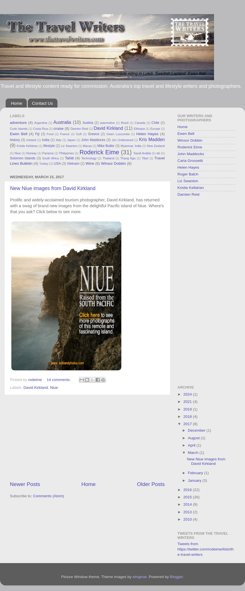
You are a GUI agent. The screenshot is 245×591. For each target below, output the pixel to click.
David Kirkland (108, 128)
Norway (31, 153)
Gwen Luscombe (118, 134)
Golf (79, 134)
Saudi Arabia (142, 153)
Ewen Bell (18, 134)
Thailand (108, 158)
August (194, 438)
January (195, 480)
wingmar (139, 577)
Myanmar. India (131, 146)
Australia (62, 122)
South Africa (50, 158)
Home (16, 103)
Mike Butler (106, 146)
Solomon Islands (22, 158)
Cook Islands (19, 128)
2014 (188, 504)
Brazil (125, 122)
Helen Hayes (147, 134)
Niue (18, 153)
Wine (90, 163)
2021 (188, 402)
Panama (48, 153)
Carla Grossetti (190, 161)
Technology (89, 158)
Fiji (37, 134)
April (192, 445)
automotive (107, 122)
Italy (58, 140)
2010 (188, 519)
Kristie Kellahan (27, 146)
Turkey (43, 163)
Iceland (31, 140)
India (45, 140)
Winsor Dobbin (113, 163)
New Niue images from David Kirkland (52, 188)
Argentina (40, 122)
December (197, 430)
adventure (18, 123)
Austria (88, 123)
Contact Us (42, 103)
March (193, 453)
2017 (188, 424)
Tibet (145, 158)
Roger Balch (187, 174)
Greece (93, 134)
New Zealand (156, 146)
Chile (155, 123)
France (65, 134)
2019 (188, 409)
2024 (188, 394)
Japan (71, 140)
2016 (188, 490)
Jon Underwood (122, 140)
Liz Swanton (69, 146)
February (196, 473)
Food (50, 134)
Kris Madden (152, 139)
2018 (188, 416)
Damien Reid (79, 128)
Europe (155, 128)
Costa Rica (40, 128)
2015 (188, 497)
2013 (188, 512)
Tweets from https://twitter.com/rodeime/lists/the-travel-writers (205, 549)
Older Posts (151, 484)
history (15, 140)
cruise (59, 128)
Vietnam (73, 164)
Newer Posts (25, 484)
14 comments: (59, 380)
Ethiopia (139, 128)
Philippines (66, 153)
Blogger (176, 577)
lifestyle (49, 146)
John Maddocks (93, 140)
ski (158, 153)
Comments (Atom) (48, 496)
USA (57, 164)
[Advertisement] (87, 438)
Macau (87, 146)
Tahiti (69, 158)
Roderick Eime (99, 152)
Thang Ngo (128, 158)
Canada (140, 122)
